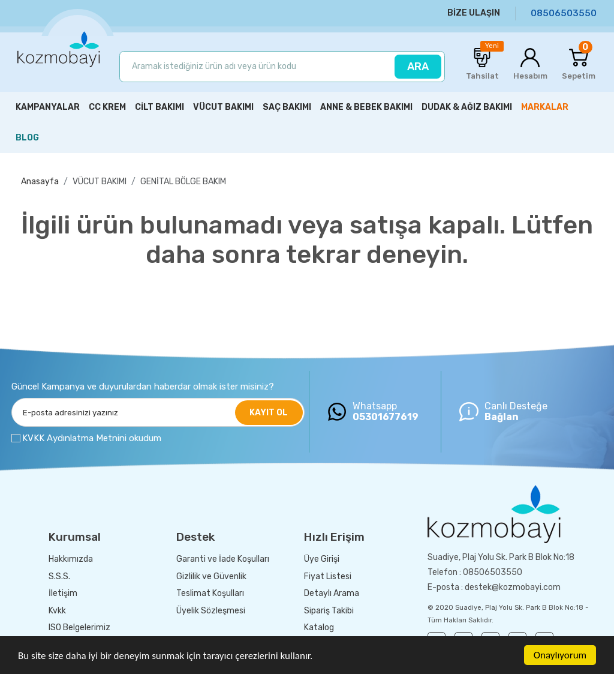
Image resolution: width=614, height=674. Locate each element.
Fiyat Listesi (327, 576)
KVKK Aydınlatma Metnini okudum (91, 438)
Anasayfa (40, 181)
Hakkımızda (71, 559)
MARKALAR (544, 107)
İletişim (63, 593)
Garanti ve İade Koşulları (222, 559)
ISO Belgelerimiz (79, 627)
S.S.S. (59, 576)
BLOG (27, 138)
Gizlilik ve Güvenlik (211, 576)
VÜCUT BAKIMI (100, 181)
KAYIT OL (268, 413)
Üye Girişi (321, 559)
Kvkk (57, 611)
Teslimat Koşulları (210, 593)
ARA (418, 66)
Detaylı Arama (331, 593)
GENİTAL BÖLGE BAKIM (183, 181)
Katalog (319, 627)
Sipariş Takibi (329, 611)
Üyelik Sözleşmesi (210, 611)
